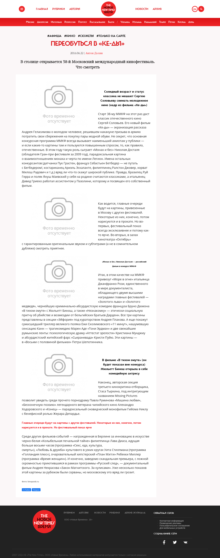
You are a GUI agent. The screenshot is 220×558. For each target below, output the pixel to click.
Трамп (162, 22)
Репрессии (69, 22)
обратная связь (164, 513)
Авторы (74, 9)
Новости (141, 9)
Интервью (56, 22)
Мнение (30, 22)
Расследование (97, 22)
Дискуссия (42, 22)
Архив (157, 9)
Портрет (82, 22)
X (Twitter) (26, 490)
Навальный (150, 22)
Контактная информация (172, 521)
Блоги (111, 22)
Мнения (114, 512)
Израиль (137, 22)
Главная (42, 9)
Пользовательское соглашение (175, 525)
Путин (171, 22)
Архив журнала (135, 512)
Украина (125, 22)
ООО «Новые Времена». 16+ (78, 519)
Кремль (182, 22)
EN (194, 9)
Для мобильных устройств (172, 528)
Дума (191, 22)
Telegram (36, 490)
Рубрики (58, 9)
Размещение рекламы (170, 523)
